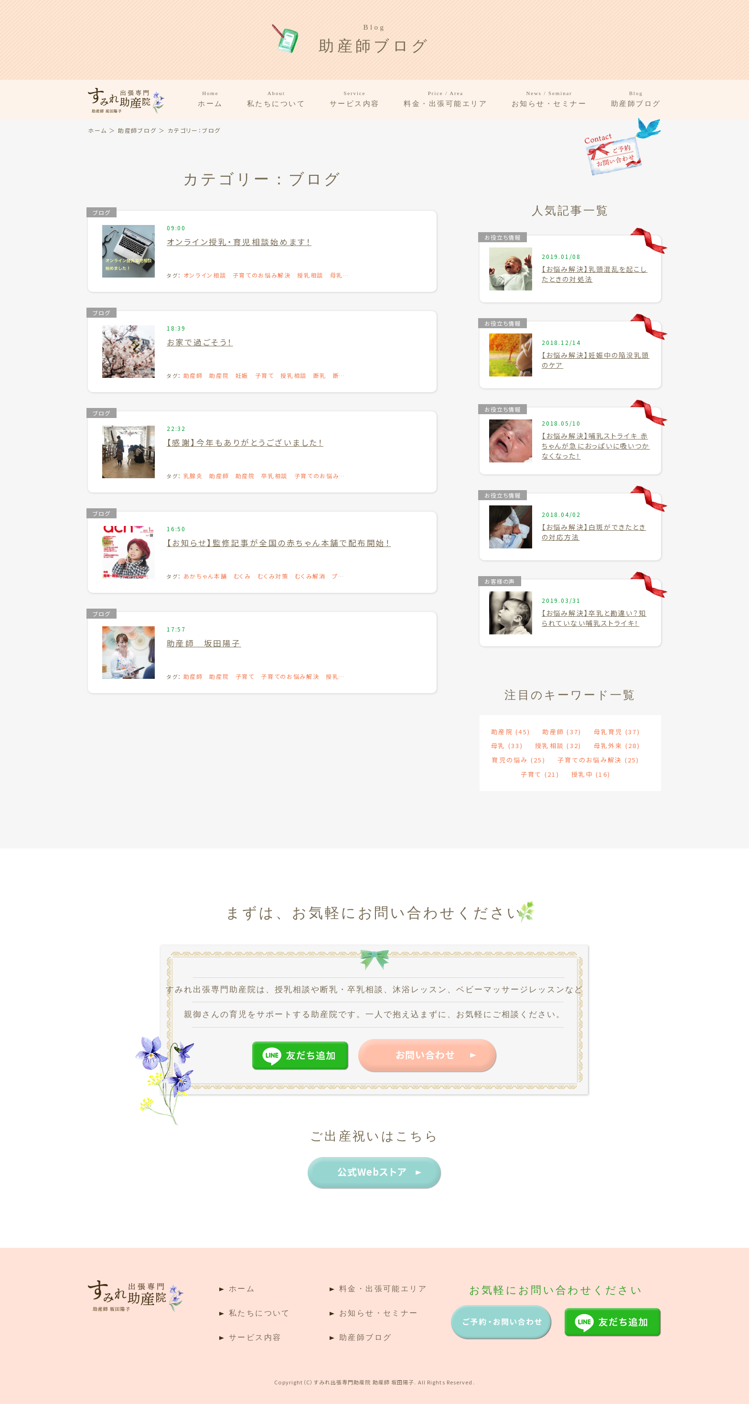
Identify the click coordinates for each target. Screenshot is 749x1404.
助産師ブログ (636, 98)
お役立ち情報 (502, 237)
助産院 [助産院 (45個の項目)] (510, 731)
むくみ (242, 576)
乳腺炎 (193, 476)
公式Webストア (372, 1172)
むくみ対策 (272, 576)
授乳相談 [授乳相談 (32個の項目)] (558, 745)
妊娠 (241, 375)
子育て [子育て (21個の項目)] (540, 774)
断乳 (319, 375)
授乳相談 (310, 275)
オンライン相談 (204, 275)
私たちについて (276, 98)
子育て (264, 375)
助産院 (219, 375)
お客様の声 (499, 581)
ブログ (101, 212)
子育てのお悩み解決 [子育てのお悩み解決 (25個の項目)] (598, 759)
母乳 (336, 275)
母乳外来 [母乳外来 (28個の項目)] (617, 745)
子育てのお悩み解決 (262, 275)
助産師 (193, 375)
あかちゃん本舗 (205, 576)
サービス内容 (355, 98)
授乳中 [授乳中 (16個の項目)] (590, 774)
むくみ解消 (310, 576)
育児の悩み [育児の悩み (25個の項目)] (519, 759)
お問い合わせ (425, 1054)
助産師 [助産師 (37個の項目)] (561, 731)
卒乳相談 (274, 476)
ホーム (210, 98)
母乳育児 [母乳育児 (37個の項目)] (617, 731)
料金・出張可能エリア (446, 98)
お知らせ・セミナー (549, 98)
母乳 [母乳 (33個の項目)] (507, 745)
